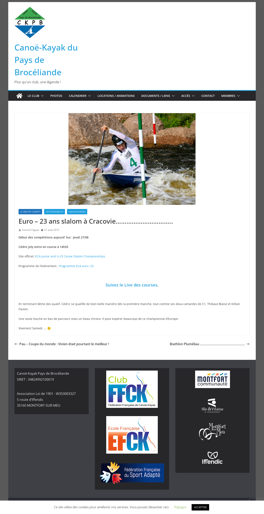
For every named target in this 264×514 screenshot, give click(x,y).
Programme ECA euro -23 (76, 266)
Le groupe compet (30, 211)
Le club (33, 96)
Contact (208, 96)
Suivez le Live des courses (131, 285)
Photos (56, 96)
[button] (41, 96)
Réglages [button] (180, 507)
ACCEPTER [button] (200, 507)
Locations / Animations (116, 96)
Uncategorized (77, 211)
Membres (228, 96)
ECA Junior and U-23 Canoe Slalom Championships (70, 256)
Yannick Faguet (30, 230)
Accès (185, 96)
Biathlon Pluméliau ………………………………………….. (210, 344)
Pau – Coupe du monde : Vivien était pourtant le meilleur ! (61, 344)
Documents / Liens (155, 96)
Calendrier (77, 96)
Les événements (54, 211)
